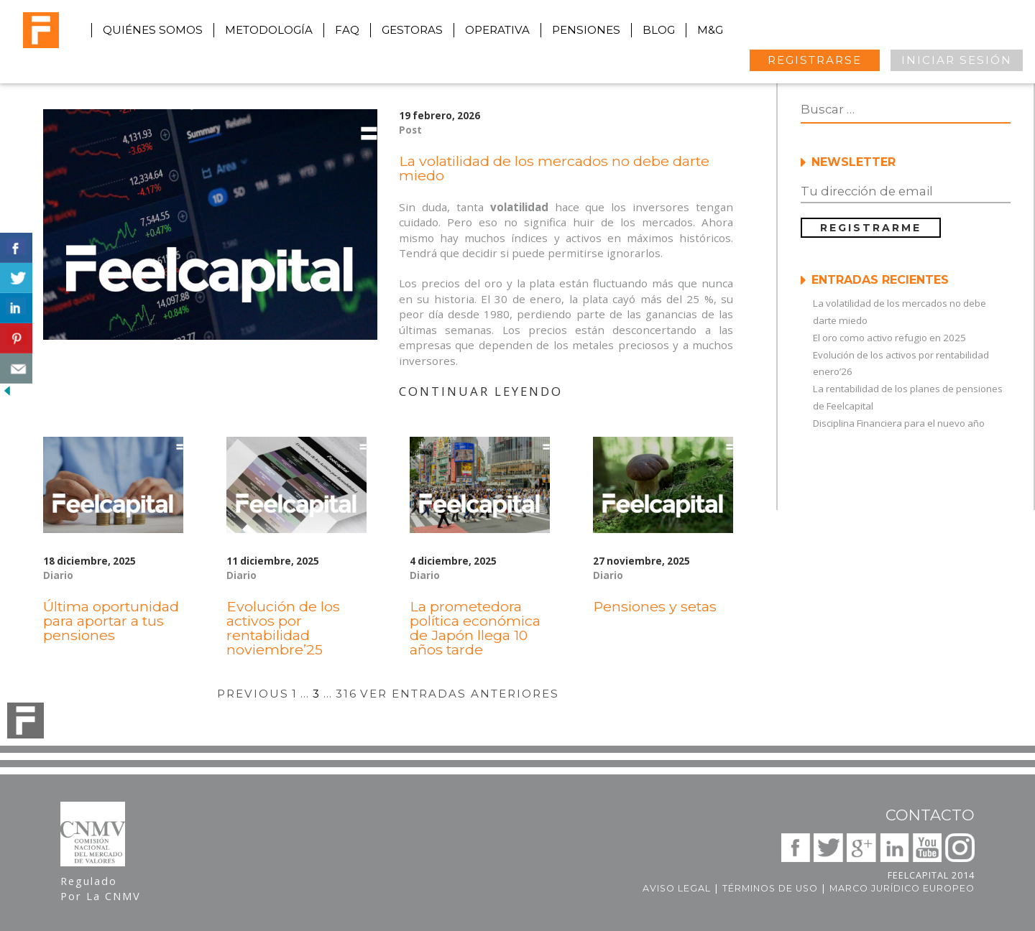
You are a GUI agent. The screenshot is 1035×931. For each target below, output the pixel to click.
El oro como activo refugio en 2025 (889, 337)
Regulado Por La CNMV (100, 888)
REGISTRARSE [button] (815, 60)
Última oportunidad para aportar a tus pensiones (111, 621)
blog (659, 30)
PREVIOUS (253, 693)
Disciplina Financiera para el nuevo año (899, 423)
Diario (58, 575)
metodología (269, 30)
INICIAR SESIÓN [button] (956, 60)
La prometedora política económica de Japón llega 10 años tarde (475, 628)
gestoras (412, 30)
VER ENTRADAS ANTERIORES (459, 693)
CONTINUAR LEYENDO (481, 391)
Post (410, 130)
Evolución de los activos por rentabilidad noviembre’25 (283, 628)
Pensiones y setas (655, 606)
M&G (710, 30)
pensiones (586, 30)
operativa (497, 30)
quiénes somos (153, 30)
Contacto (930, 815)
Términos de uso (770, 888)
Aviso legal (677, 888)
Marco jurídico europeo (902, 888)
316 (346, 693)
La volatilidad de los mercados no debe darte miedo (554, 168)
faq (347, 30)
